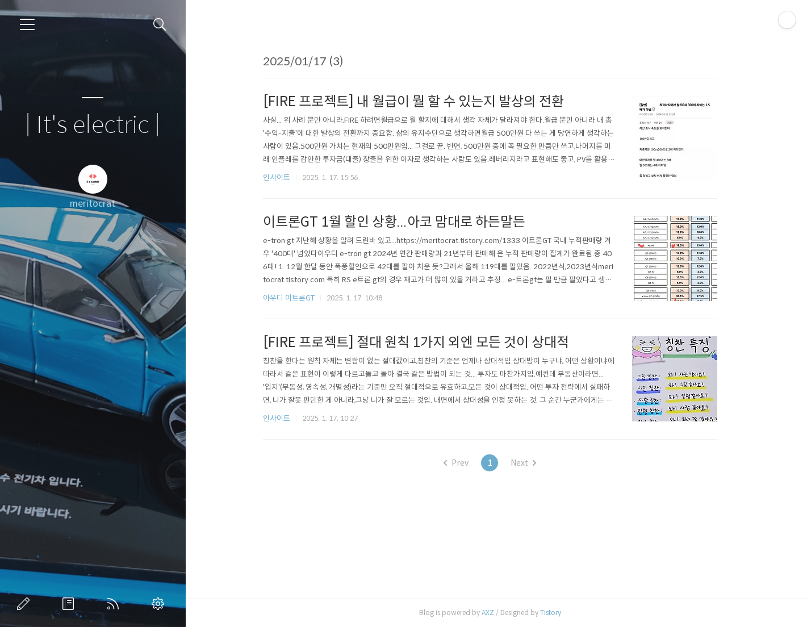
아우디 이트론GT (295, 298)
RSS (115, 603)
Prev (462, 463)
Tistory (556, 612)
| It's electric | (92, 125)
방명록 (70, 603)
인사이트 (282, 177)
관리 (160, 603)
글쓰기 (25, 603)
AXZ (494, 612)
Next (529, 463)
